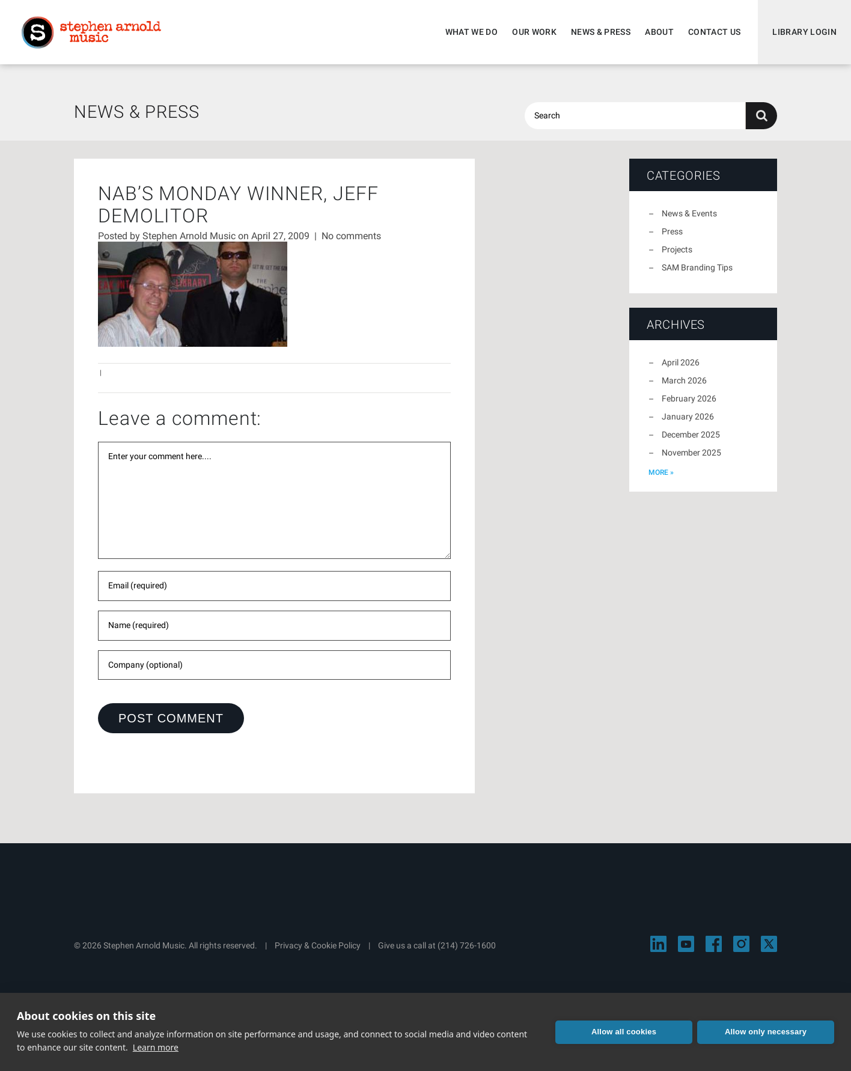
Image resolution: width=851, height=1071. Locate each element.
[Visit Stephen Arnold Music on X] (769, 944)
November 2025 (691, 452)
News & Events (689, 213)
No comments (351, 236)
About (659, 32)
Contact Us (714, 32)
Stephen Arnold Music (91, 32)
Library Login (804, 32)
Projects (677, 249)
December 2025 (691, 434)
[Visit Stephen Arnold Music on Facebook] (714, 944)
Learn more (155, 1047)
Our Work (534, 32)
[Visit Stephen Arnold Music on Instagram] (741, 944)
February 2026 (689, 398)
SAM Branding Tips (697, 267)
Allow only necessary (766, 1031)
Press (672, 231)
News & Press (600, 32)
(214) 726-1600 (467, 945)
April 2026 (681, 362)
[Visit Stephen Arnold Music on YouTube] (686, 944)
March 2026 (684, 380)
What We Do (471, 32)
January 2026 (688, 416)
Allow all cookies (623, 1031)
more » (661, 472)
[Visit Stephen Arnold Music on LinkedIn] (658, 944)
